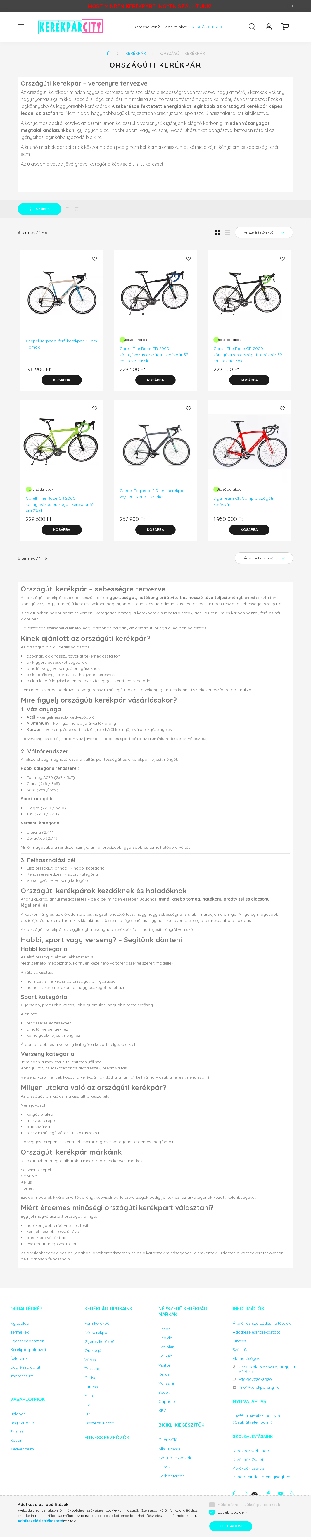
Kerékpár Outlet (248, 1459)
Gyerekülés (168, 1439)
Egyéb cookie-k (232, 1512)
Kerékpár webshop (251, 1450)
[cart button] (285, 27)
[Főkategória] (108, 53)
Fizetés (239, 1340)
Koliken (165, 1356)
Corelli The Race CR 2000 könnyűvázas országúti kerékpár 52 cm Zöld (60, 504)
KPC (162, 1410)
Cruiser (91, 1377)
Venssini (166, 1383)
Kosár (16, 1440)
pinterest (269, 1493)
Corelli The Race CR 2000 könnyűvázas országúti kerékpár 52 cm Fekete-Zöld (247, 354)
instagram (245, 1493)
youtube (280, 1493)
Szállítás (240, 1349)
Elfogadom (231, 1526)
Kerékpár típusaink (108, 1309)
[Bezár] (291, 6)
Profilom (18, 1431)
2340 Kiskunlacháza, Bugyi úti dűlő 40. (267, 1369)
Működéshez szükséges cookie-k (248, 1504)
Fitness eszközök (106, 1438)
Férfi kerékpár (97, 1323)
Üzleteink (18, 1358)
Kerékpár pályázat (28, 1349)
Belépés (17, 1414)
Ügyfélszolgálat (25, 1367)
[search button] (252, 27)
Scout (164, 1392)
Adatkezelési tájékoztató (257, 1332)
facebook (234, 1493)
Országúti (93, 1350)
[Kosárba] (62, 380)
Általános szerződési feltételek (262, 1323)
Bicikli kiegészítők (181, 1425)
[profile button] (268, 27)
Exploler (166, 1347)
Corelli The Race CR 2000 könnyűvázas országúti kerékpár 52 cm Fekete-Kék (154, 354)
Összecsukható (99, 1423)
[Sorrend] (264, 232)
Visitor (164, 1365)
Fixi (87, 1405)
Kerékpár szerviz (249, 1468)
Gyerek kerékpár (100, 1341)
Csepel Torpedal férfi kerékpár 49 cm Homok (61, 344)
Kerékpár (135, 53)
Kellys (164, 1374)
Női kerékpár (96, 1332)
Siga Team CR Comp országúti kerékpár (243, 501)
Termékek (19, 1332)
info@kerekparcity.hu (259, 1387)
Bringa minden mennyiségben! (262, 1476)
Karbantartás (171, 1476)
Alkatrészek (169, 1448)
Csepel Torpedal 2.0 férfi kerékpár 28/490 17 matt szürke (152, 493)
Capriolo (166, 1401)
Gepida (165, 1338)
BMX (88, 1414)
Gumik (164, 1466)
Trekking (92, 1368)
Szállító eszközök (174, 1457)
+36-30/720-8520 (205, 27)
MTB (88, 1395)
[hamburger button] (21, 27)
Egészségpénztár (27, 1340)
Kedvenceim (22, 1449)
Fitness (91, 1386)
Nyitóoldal (20, 1323)
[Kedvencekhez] (95, 259)
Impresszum (22, 1376)
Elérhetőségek (246, 1358)
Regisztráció (22, 1422)
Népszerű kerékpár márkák (182, 1311)
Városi (90, 1359)
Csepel (165, 1328)
